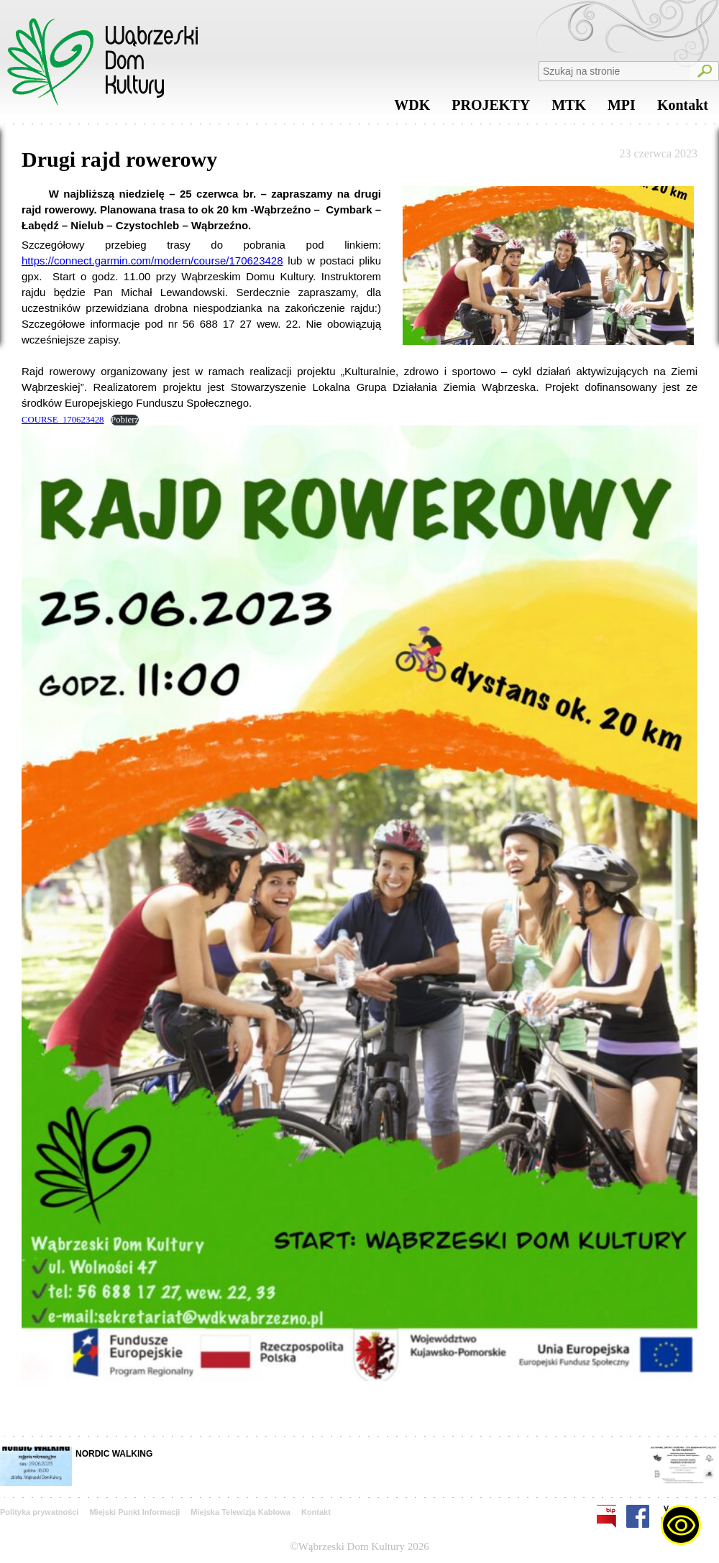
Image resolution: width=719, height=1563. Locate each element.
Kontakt (682, 108)
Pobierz (125, 420)
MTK (568, 108)
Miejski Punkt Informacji (134, 1512)
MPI (622, 108)
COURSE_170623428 (63, 420)
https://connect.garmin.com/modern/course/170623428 (152, 260)
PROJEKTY (491, 108)
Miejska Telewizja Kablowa (240, 1512)
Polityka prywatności (39, 1512)
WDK (412, 108)
